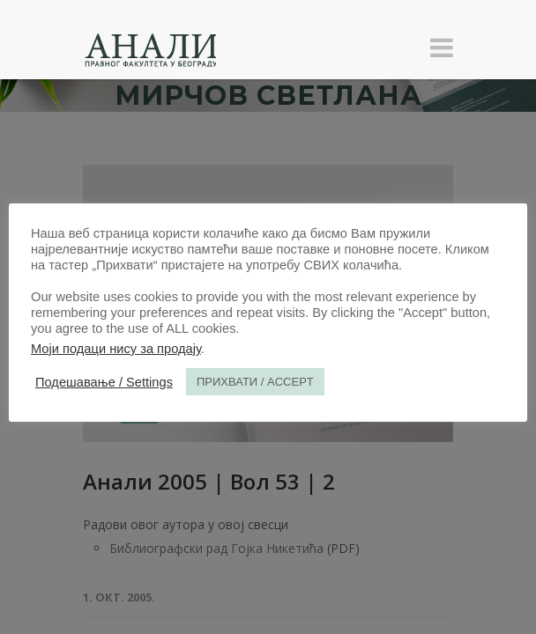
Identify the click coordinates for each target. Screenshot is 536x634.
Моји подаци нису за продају (116, 349)
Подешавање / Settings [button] (104, 382)
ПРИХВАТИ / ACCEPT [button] (255, 381)
